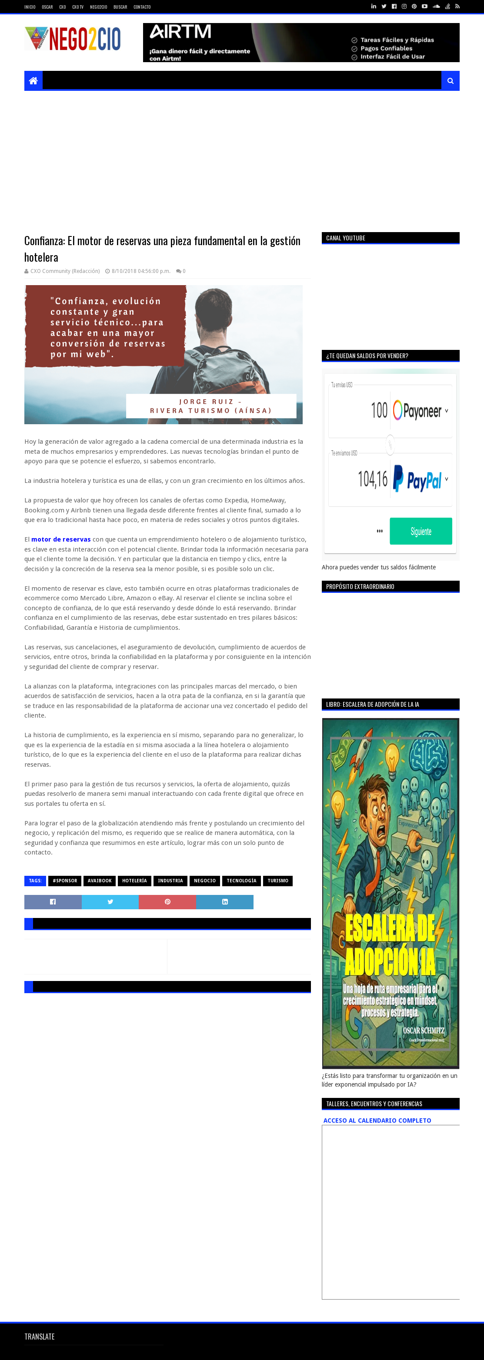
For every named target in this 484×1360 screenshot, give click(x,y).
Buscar (120, 6)
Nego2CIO (98, 6)
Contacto (142, 6)
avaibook (99, 880)
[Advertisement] (242, 156)
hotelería (134, 880)
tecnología (242, 880)
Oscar (47, 6)
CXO (62, 6)
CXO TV (77, 6)
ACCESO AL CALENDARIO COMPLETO (376, 1120)
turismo (277, 880)
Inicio (29, 6)
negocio (205, 880)
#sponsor (65, 880)
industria (170, 880)
